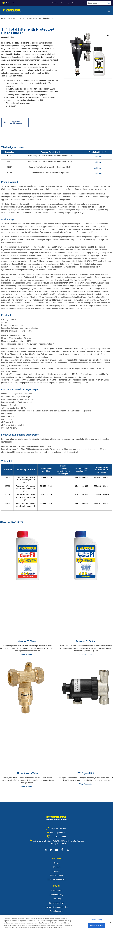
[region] (56, 922)
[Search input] (97, 3)
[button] (109, 10)
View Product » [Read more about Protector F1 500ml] (85, 654)
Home (2, 18)
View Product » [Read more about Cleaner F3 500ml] (27, 654)
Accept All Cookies (96, 926)
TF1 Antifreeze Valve (27, 773)
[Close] (110, 922)
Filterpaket (11, 18)
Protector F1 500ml (85, 641)
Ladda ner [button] (97, 157)
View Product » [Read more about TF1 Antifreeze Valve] (27, 786)
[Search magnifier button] (109, 3)
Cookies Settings (96, 920)
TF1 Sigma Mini (86, 773)
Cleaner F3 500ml (27, 641)
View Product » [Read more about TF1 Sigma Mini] (85, 784)
